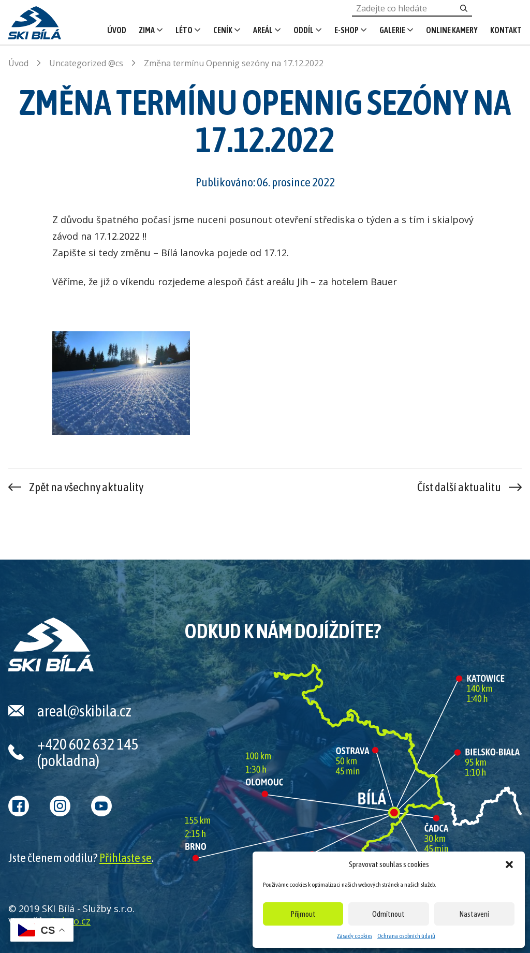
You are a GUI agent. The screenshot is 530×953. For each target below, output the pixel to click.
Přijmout (303, 914)
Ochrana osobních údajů (406, 936)
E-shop (346, 30)
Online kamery (452, 30)
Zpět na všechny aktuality (86, 487)
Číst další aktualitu (459, 487)
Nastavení (474, 914)
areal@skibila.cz (84, 710)
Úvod (116, 30)
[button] (509, 864)
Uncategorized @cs (86, 63)
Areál (263, 30)
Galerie (392, 30)
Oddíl (303, 30)
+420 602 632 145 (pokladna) (87, 752)
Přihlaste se (125, 857)
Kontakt (506, 30)
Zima (147, 30)
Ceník (222, 30)
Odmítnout (388, 914)
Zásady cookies (354, 936)
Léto (184, 30)
